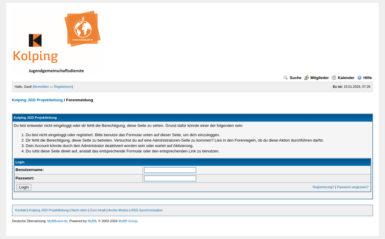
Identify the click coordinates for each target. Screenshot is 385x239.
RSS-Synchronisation (147, 210)
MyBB (92, 221)
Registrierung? (323, 187)
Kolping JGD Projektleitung (37, 100)
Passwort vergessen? (352, 187)
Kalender (343, 77)
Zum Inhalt (98, 210)
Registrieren (63, 86)
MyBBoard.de (58, 221)
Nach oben (79, 210)
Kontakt (20, 210)
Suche (292, 77)
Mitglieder (316, 77)
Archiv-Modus (118, 210)
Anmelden (41, 86)
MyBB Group (128, 221)
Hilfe (364, 77)
